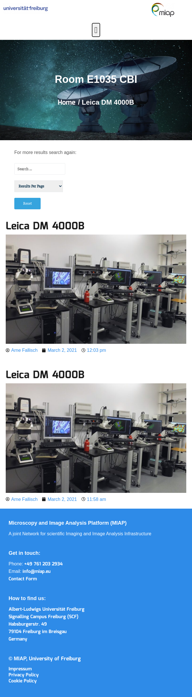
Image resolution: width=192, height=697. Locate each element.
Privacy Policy (24, 675)
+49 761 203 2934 (43, 564)
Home (68, 102)
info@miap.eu (37, 571)
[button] (96, 30)
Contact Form (23, 579)
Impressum (20, 669)
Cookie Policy (23, 681)
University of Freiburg (55, 659)
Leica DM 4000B (45, 226)
